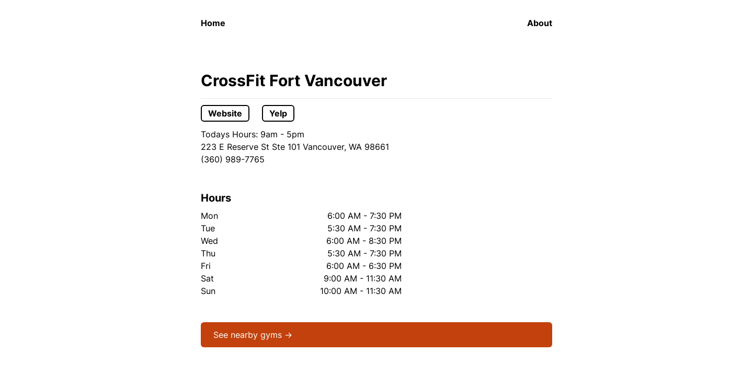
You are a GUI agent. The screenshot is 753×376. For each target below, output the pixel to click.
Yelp (278, 113)
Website (225, 113)
